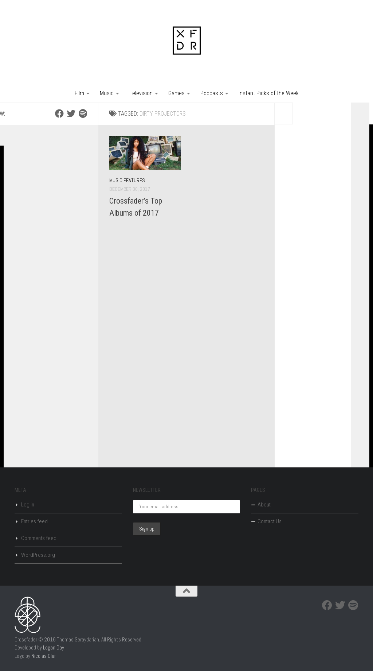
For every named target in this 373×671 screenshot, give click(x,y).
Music (107, 93)
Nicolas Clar (43, 655)
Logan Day (53, 647)
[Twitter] (71, 113)
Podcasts (211, 93)
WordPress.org (38, 555)
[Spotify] (82, 113)
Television (141, 93)
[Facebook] (59, 113)
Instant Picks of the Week (269, 93)
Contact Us (270, 521)
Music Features (127, 180)
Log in (27, 504)
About (264, 504)
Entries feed (34, 521)
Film (79, 93)
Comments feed (38, 538)
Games (176, 93)
